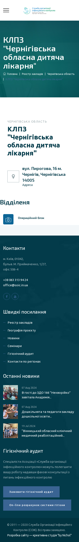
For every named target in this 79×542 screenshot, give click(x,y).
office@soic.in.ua (15, 285)
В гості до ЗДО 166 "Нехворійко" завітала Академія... (46, 395)
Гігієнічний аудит (21, 353)
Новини (13, 338)
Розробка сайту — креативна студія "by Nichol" (39, 535)
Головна (10, 73)
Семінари (15, 346)
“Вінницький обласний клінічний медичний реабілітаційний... (47, 433)
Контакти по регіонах (24, 361)
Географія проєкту (22, 330)
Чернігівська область (61, 73)
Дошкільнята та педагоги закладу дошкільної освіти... (48, 414)
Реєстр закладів (32, 73)
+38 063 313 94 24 (15, 280)
